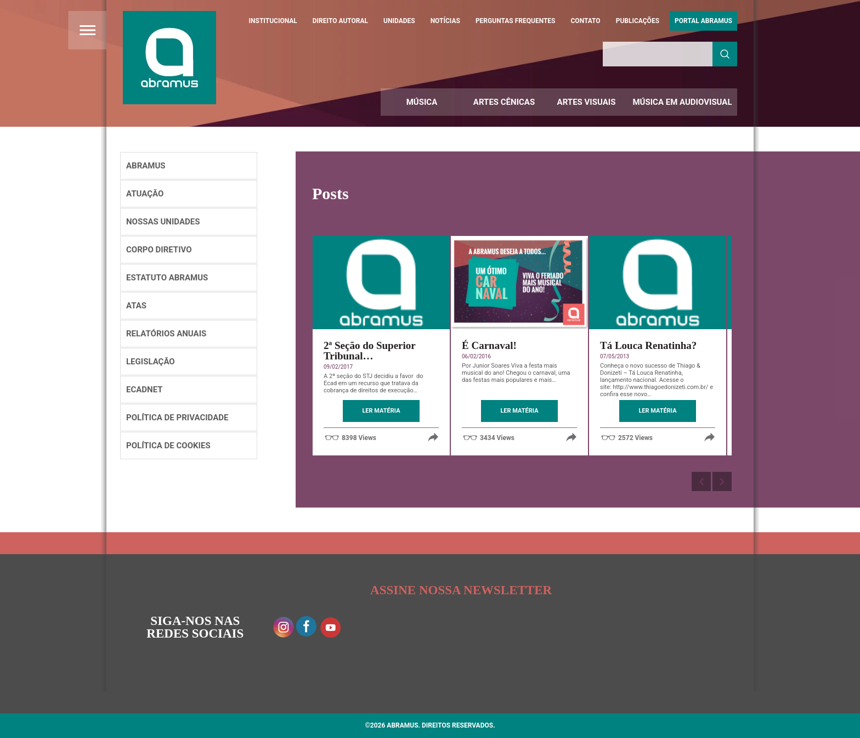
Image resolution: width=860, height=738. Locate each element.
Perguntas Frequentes (516, 21)
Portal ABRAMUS (703, 21)
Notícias (445, 21)
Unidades (399, 21)
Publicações (637, 21)
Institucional (273, 21)
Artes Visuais (586, 102)
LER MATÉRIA (381, 410)
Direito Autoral (340, 21)
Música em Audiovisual (682, 102)
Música (422, 102)
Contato (586, 21)
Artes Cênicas (504, 102)
